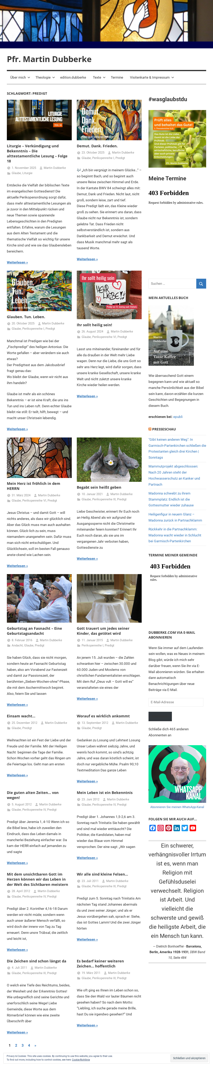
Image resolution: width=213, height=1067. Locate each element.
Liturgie (27, 173)
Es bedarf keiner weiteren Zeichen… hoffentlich (100, 963)
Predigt (120, 158)
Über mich (20, 77)
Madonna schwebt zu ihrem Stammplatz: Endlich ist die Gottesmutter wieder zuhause (171, 499)
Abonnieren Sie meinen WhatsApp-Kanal (177, 807)
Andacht (17, 645)
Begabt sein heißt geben (99, 487)
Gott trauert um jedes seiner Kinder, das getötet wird (103, 631)
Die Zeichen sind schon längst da (36, 961)
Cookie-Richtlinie (81, 1059)
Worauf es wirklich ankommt (103, 716)
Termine (117, 77)
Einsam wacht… (21, 716)
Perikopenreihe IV (34, 809)
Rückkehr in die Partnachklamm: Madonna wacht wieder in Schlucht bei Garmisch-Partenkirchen (175, 535)
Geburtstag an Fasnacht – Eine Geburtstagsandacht (34, 631)
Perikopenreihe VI (104, 337)
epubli (178, 417)
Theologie (45, 77)
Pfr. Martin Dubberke (49, 58)
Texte (99, 77)
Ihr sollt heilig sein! (94, 324)
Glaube (16, 173)
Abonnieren (161, 717)
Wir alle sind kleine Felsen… (102, 874)
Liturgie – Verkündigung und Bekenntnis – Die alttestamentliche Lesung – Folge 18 (37, 153)
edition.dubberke (73, 77)
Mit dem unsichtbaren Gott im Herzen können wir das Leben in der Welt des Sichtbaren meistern (37, 879)
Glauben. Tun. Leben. (26, 316)
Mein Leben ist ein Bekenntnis (105, 792)
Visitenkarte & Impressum (152, 77)
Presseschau (164, 429)
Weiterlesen (16, 262)
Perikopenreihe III (104, 499)
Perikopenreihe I (103, 158)
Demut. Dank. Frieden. (97, 145)
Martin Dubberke (55, 168)
